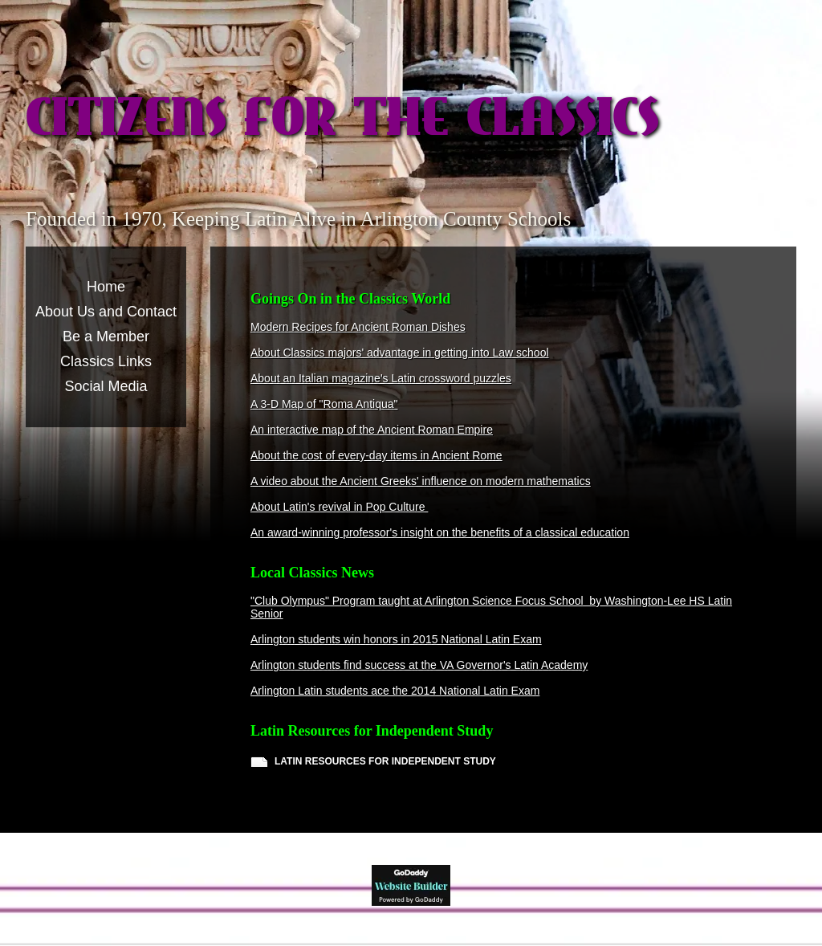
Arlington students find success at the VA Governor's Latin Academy (419, 665)
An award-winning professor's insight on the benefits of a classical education (439, 532)
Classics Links (106, 361)
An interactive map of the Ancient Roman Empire (371, 429)
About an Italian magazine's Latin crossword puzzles (380, 378)
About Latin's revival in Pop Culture (339, 506)
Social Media (105, 386)
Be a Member (106, 336)
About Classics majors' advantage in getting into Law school (399, 352)
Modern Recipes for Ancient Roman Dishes (358, 326)
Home (106, 287)
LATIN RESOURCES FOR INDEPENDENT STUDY (385, 761)
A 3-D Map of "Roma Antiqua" (323, 404)
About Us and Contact (106, 312)
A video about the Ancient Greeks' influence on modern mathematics (420, 481)
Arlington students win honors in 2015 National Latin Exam (396, 639)
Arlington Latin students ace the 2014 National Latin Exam (394, 690)
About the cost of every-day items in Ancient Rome (376, 455)
